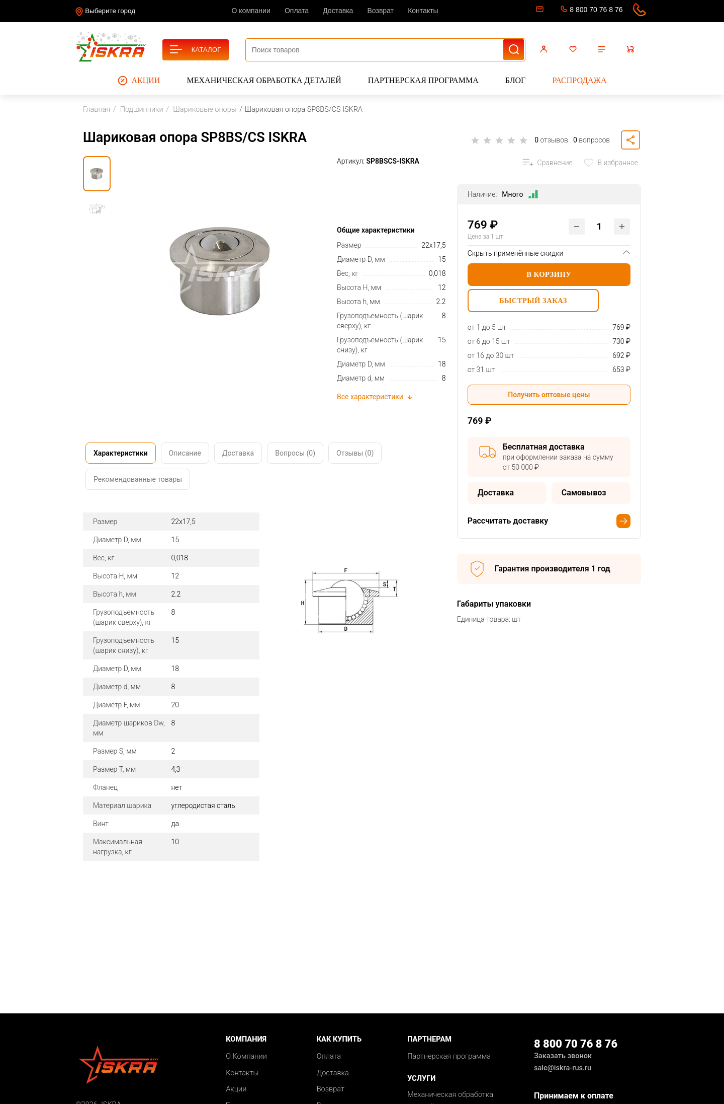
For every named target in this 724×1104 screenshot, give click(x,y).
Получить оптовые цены (549, 397)
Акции (139, 81)
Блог (515, 80)
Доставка (338, 11)
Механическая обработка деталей (264, 80)
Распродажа (579, 80)
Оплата (297, 11)
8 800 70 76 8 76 (596, 10)
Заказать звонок (563, 1056)
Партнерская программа (423, 80)
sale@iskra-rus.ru (538, 11)
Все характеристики (375, 397)
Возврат (381, 11)
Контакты (423, 11)
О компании (251, 11)
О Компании (246, 1056)
